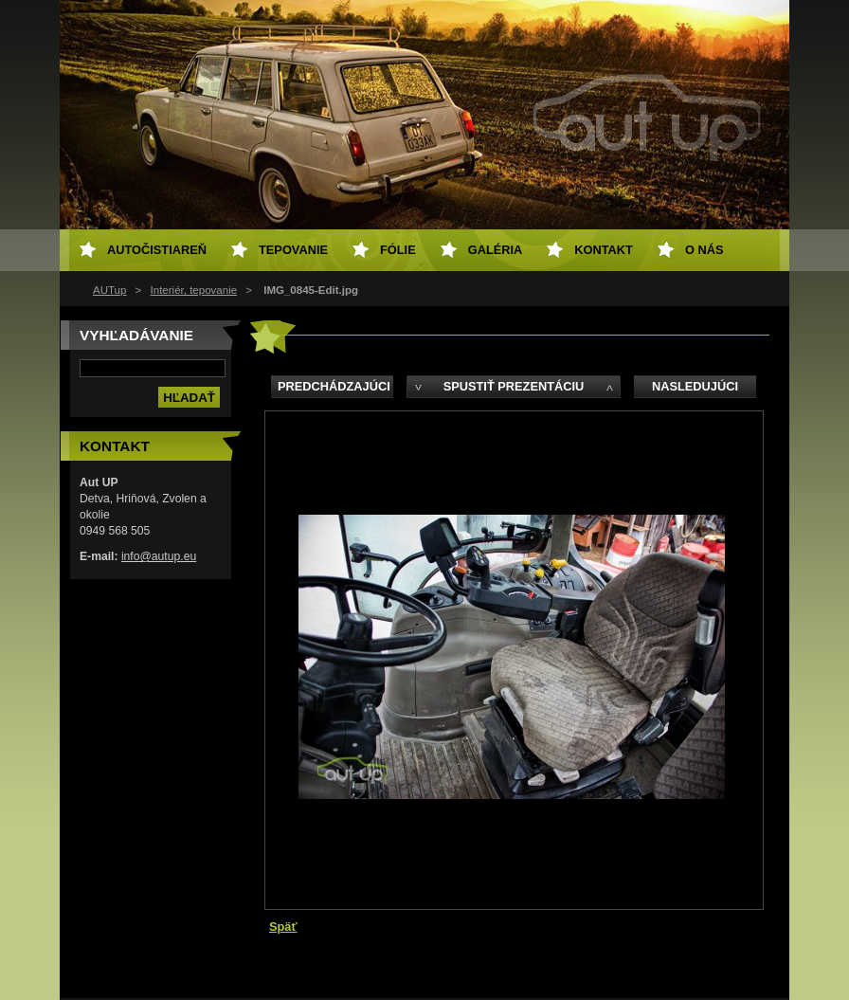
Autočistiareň (157, 250)
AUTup (109, 290)
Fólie (398, 250)
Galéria (495, 250)
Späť (283, 926)
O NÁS (704, 250)
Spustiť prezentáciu (514, 386)
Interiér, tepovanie (194, 290)
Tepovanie (293, 250)
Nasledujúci (695, 386)
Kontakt (603, 250)
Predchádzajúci (334, 386)
